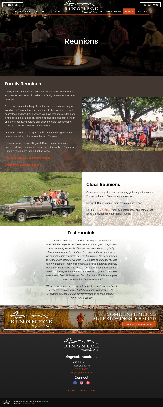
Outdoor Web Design (28, 403)
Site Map (72, 390)
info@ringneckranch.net (81, 372)
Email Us (12, 4)
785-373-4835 (150, 4)
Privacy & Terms (87, 390)
